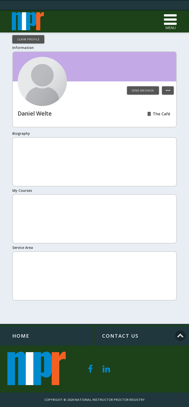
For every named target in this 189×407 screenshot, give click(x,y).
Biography (21, 133)
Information (23, 47)
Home (20, 335)
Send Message (143, 90)
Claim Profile (28, 39)
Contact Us (120, 335)
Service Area (22, 247)
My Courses (22, 190)
